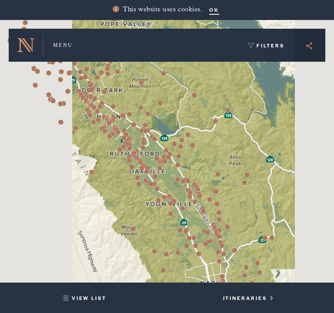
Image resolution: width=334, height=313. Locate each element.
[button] (101, 73)
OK (214, 9)
